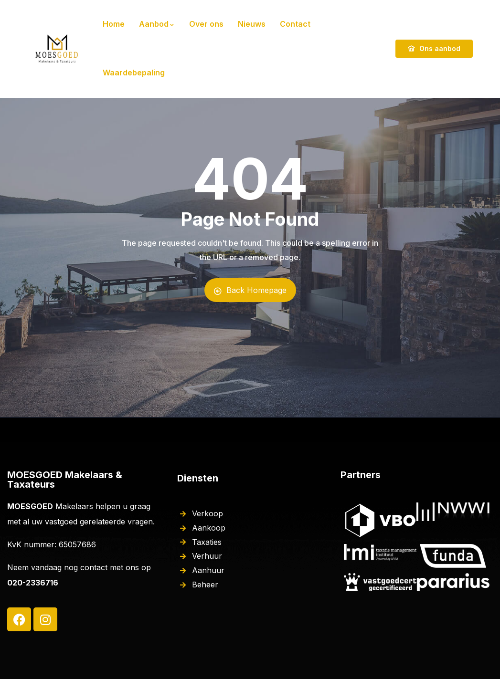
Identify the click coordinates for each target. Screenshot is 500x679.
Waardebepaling (134, 72)
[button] (479, 13)
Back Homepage (250, 290)
